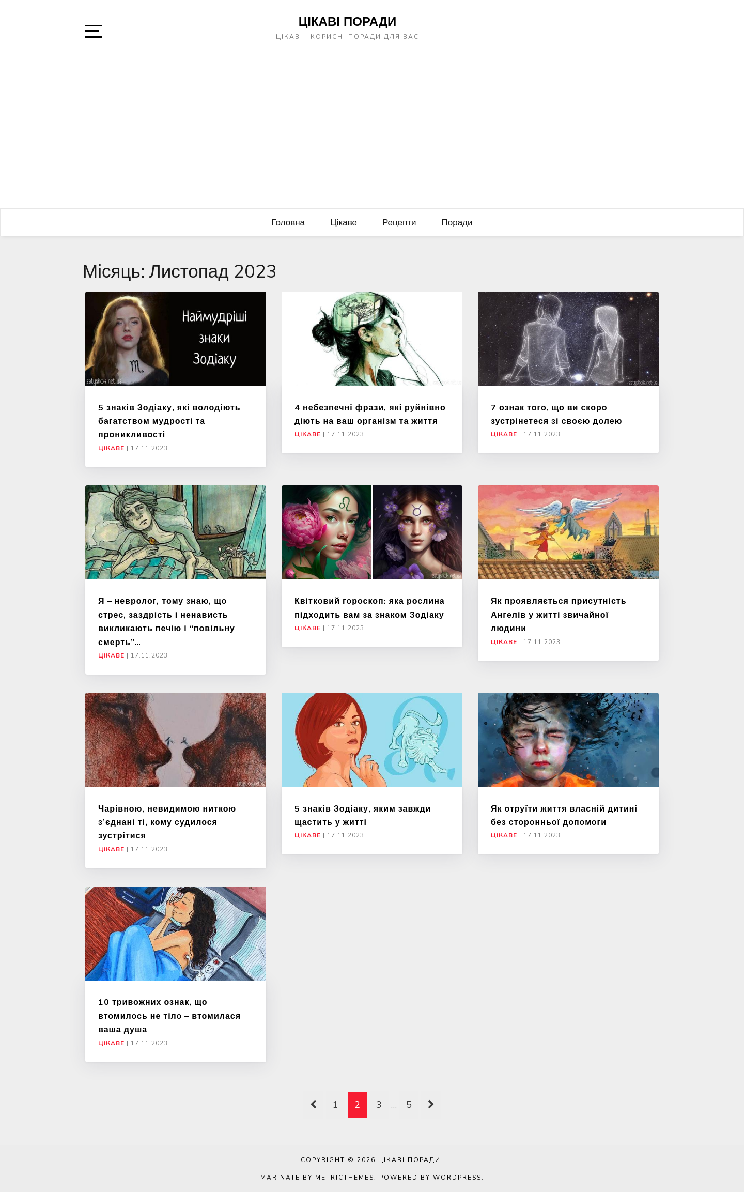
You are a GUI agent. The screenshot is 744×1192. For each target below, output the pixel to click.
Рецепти (399, 222)
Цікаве (343, 222)
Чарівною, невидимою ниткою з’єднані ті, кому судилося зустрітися (167, 822)
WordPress (457, 1177)
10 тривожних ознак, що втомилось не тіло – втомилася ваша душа (169, 1015)
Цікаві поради (348, 21)
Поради (457, 222)
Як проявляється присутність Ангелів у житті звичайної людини (559, 614)
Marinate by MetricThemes (317, 1177)
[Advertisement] (372, 130)
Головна (288, 222)
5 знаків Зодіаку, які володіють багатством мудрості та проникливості (169, 421)
